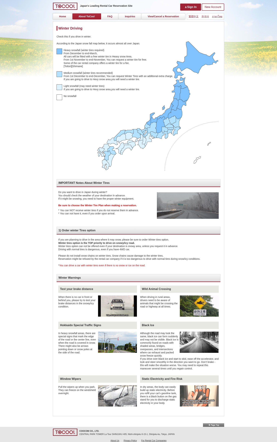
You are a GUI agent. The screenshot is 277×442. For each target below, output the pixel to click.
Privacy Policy (130, 440)
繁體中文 (194, 16)
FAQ (109, 16)
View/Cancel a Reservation (163, 16)
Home (62, 16)
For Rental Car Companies (154, 440)
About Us (115, 440)
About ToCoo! (86, 16)
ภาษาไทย (217, 16)
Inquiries (130, 16)
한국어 (205, 16)
